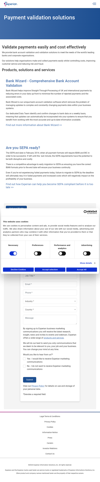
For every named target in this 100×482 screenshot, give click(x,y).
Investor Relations (50, 448)
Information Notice (50, 432)
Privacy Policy (38, 386)
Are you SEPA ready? (23, 148)
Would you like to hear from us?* (38, 354)
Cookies (50, 427)
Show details (86, 263)
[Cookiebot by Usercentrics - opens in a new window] (85, 212)
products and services (54, 338)
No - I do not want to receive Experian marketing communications (49, 367)
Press (50, 438)
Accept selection (50, 269)
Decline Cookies (18, 269)
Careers (50, 443)
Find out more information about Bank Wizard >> (34, 125)
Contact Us (49, 454)
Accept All (81, 269)
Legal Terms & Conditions (50, 416)
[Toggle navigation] (94, 4)
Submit (29, 379)
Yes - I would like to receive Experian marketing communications (48, 360)
